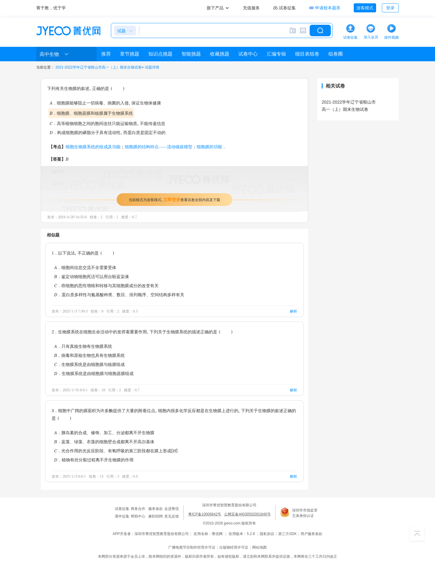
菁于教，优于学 (51, 7)
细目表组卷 (307, 53)
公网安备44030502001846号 (247, 514)
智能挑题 (191, 53)
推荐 (106, 53)
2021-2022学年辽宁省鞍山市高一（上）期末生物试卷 (98, 67)
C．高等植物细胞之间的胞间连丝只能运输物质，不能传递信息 (107, 123)
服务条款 (155, 509)
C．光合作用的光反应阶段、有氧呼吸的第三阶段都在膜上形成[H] (116, 450)
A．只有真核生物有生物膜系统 (83, 346)
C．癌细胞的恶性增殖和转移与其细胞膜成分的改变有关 (106, 285)
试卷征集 (122, 509)
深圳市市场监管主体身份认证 (304, 513)
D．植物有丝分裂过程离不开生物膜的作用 (94, 459)
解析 (293, 311)
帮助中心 (138, 516)
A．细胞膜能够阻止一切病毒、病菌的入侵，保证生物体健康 (105, 102)
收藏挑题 (219, 53)
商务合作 (138, 509)
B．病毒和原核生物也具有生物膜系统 (89, 355)
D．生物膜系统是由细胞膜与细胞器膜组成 (94, 373)
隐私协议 (267, 534)
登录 (390, 7)
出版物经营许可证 (233, 547)
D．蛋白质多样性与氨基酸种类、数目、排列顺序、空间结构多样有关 (119, 294)
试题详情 (152, 67)
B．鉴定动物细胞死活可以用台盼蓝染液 (91, 276)
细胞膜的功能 (209, 146)
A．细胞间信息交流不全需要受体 (85, 267)
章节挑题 (129, 53)
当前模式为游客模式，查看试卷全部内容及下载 (174, 199)
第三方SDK (287, 534)
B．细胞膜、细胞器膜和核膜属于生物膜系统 (91, 113)
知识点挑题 (160, 53)
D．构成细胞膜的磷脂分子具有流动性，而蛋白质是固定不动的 (108, 132)
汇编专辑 (276, 53)
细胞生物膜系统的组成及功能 (93, 146)
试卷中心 (248, 53)
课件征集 (122, 516)
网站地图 (259, 547)
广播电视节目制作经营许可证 (191, 547)
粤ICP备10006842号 (204, 514)
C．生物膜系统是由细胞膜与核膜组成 (89, 364)
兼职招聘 (155, 516)
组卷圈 (335, 53)
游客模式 (364, 7)
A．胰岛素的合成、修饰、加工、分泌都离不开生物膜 (104, 432)
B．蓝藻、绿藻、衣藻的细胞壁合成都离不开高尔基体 (104, 441)
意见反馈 (171, 516)
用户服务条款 (311, 534)
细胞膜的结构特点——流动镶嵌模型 (158, 146)
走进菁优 (171, 509)
